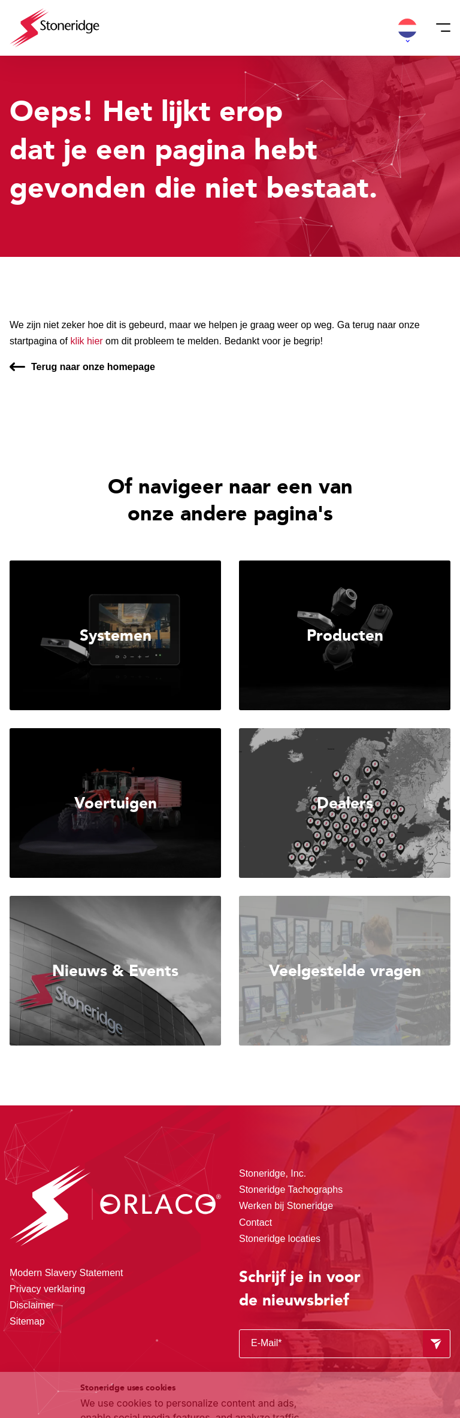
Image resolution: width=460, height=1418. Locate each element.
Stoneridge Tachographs (291, 1189)
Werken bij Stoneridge (286, 1206)
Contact (255, 1222)
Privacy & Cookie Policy (151, 1356)
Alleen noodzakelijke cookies (380, 1346)
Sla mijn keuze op (380, 1320)
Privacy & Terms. (161, 1370)
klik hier (86, 341)
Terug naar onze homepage (93, 367)
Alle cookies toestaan (380, 1295)
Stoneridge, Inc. (272, 1173)
